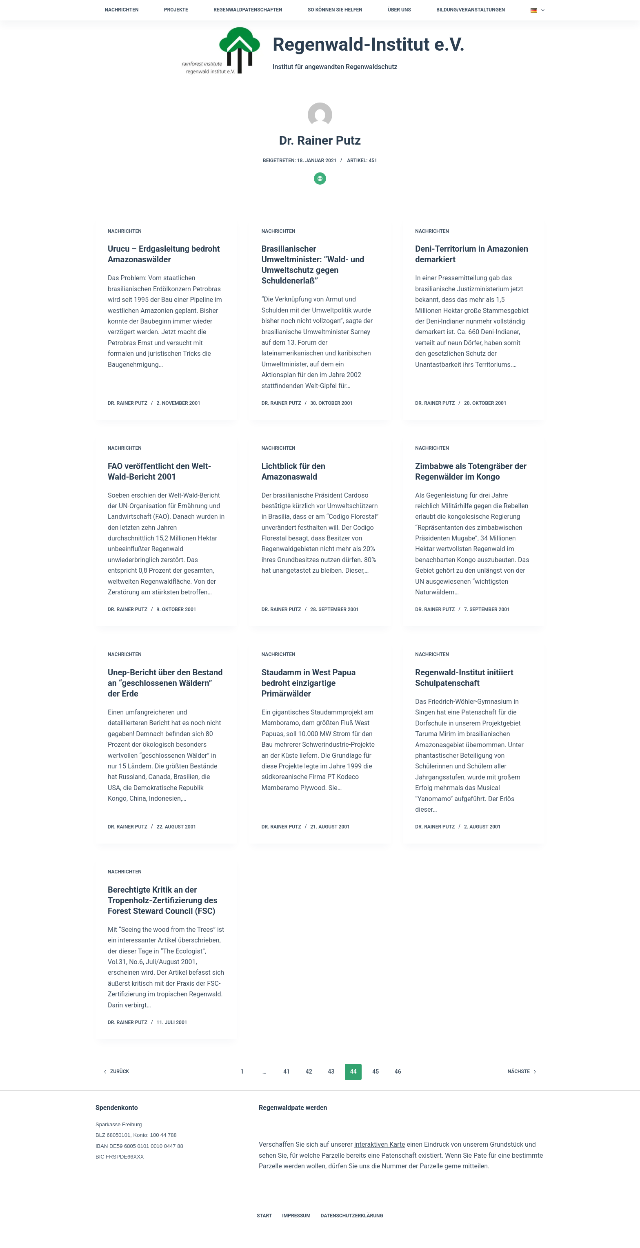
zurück (116, 1071)
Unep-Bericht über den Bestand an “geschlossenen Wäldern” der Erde (165, 683)
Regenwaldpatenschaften (247, 10)
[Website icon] (320, 178)
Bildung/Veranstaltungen (470, 10)
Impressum (296, 1216)
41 (286, 1071)
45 (375, 1071)
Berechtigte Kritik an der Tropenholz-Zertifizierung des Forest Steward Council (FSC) (163, 900)
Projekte (176, 10)
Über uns (399, 10)
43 (331, 1071)
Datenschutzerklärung (352, 1216)
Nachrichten (122, 10)
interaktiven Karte (379, 1144)
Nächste (522, 1071)
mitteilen (475, 1166)
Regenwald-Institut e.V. (369, 44)
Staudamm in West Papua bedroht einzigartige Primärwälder (309, 683)
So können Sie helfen (335, 10)
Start (264, 1216)
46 (398, 1071)
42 (309, 1071)
